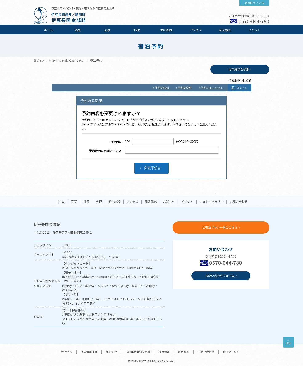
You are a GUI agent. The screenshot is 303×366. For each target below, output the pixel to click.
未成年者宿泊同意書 (137, 352)
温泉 (107, 30)
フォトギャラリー (211, 202)
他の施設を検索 (239, 69)
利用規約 (183, 352)
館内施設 (166, 30)
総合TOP (40, 60)
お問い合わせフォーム (220, 275)
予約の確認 (162, 87)
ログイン (241, 87)
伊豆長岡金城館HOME (68, 60)
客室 (78, 30)
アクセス (196, 30)
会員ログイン (253, 3)
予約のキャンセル (212, 87)
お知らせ (169, 202)
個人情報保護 (89, 352)
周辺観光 (225, 30)
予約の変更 (185, 87)
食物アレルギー (232, 352)
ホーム (48, 30)
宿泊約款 (111, 352)
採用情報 (164, 352)
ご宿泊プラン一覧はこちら (220, 227)
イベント (254, 30)
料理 (137, 30)
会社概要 (66, 352)
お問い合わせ (238, 202)
